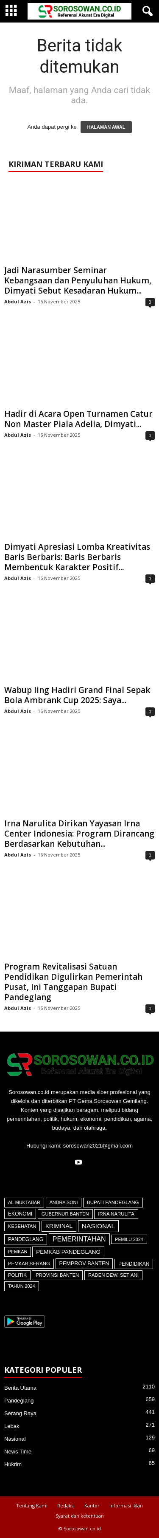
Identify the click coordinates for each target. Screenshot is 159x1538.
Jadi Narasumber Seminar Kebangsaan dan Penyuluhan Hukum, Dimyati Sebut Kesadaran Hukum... (77, 280)
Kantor (92, 1505)
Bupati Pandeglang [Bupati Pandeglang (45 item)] (113, 1202)
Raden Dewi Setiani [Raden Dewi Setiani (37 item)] (113, 1275)
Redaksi (66, 1505)
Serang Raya (20, 1413)
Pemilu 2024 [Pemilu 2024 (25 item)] (129, 1239)
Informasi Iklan (126, 1505)
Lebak (11, 1426)
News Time (17, 1451)
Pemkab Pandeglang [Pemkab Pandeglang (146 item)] (68, 1252)
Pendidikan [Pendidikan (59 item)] (133, 1264)
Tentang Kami (31, 1505)
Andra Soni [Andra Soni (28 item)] (64, 1202)
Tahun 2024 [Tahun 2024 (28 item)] (21, 1286)
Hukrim (13, 1464)
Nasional (15, 1439)
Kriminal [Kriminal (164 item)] (59, 1226)
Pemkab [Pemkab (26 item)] (17, 1251)
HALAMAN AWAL (106, 127)
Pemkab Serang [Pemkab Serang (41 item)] (29, 1263)
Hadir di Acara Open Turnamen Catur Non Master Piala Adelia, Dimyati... (78, 419)
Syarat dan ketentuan (80, 1516)
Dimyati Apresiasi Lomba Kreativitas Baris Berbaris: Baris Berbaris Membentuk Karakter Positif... (77, 557)
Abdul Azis (17, 301)
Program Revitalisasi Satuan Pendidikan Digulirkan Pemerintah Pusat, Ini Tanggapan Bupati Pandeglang (73, 982)
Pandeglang (18, 1400)
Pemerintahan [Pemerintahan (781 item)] (79, 1239)
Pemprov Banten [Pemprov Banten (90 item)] (84, 1264)
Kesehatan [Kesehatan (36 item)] (22, 1226)
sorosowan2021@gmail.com (98, 1145)
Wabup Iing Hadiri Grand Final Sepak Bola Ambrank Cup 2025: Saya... (77, 695)
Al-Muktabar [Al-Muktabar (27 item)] (24, 1202)
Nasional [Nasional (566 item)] (98, 1226)
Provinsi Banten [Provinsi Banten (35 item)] (57, 1275)
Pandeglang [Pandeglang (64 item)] (25, 1239)
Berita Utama (20, 1388)
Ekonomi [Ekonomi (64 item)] (20, 1214)
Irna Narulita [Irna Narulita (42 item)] (116, 1213)
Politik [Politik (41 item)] (17, 1275)
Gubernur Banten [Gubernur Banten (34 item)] (65, 1213)
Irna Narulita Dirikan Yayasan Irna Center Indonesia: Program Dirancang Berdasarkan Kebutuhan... (79, 833)
